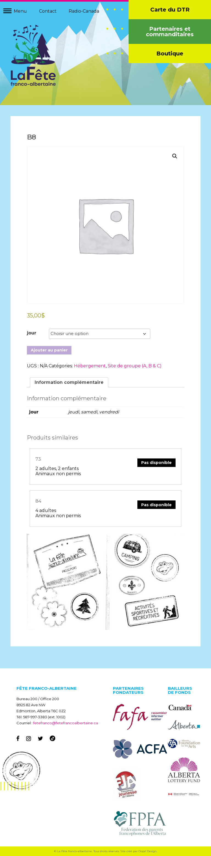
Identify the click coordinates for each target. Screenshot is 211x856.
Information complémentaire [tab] (69, 382)
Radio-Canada (84, 11)
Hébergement (90, 365)
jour (31, 333)
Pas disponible (156, 462)
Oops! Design (147, 851)
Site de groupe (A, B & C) (135, 365)
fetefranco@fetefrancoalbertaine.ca (65, 723)
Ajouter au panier (49, 350)
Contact (48, 11)
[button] (175, 156)
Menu (20, 11)
